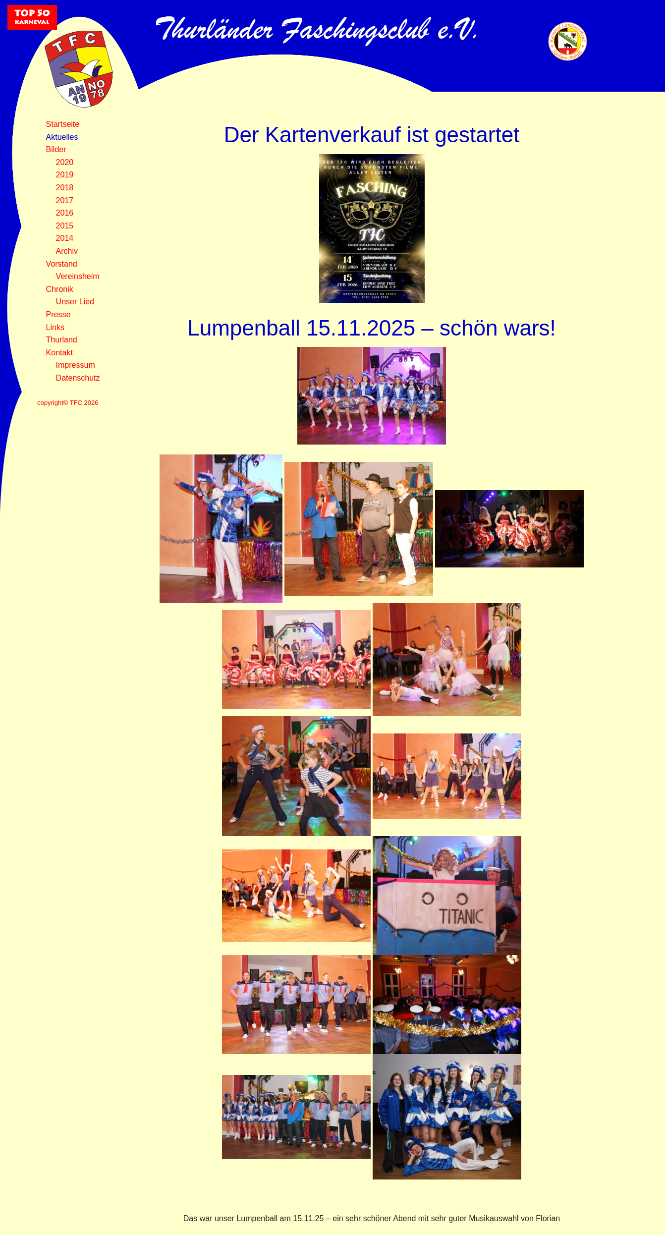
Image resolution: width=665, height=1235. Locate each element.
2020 (65, 162)
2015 (65, 226)
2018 (65, 187)
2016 (65, 213)
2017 (65, 200)
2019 (65, 174)
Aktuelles (62, 137)
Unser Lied (75, 301)
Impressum (75, 365)
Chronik (59, 289)
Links (55, 327)
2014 (65, 238)
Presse (58, 314)
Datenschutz (78, 378)
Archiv (67, 251)
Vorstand (61, 264)
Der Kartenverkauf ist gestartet (372, 134)
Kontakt (59, 352)
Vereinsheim (78, 276)
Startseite (63, 124)
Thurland (61, 340)
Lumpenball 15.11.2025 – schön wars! (371, 328)
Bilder (56, 149)
